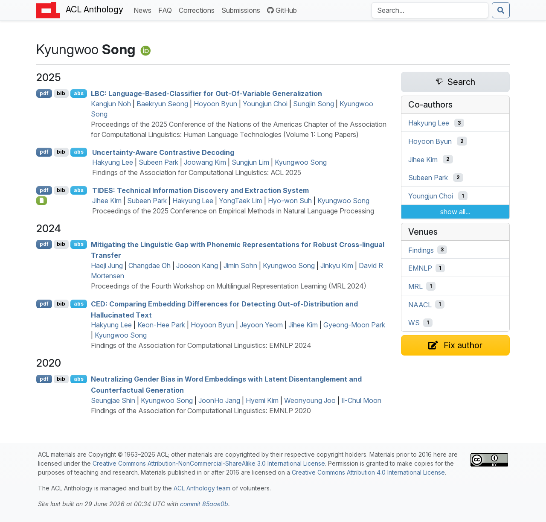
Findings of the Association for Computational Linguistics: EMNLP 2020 (201, 410)
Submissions (242, 10)
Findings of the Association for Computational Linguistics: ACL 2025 (196, 172)
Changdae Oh (149, 265)
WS (414, 322)
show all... (455, 211)
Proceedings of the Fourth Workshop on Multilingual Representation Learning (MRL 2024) (228, 286)
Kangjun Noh (111, 103)
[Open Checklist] (41, 200)
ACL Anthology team (202, 488)
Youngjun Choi (265, 103)
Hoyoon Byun (215, 103)
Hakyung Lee (112, 162)
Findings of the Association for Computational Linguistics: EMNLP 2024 (201, 345)
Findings (421, 249)
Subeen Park (158, 162)
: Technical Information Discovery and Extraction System (200, 190)
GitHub (282, 10)
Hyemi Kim (262, 400)
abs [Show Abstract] (79, 93)
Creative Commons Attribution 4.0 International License (368, 472)
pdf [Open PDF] (44, 93)
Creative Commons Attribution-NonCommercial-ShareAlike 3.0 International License (209, 463)
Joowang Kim (205, 162)
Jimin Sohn (240, 265)
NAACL (420, 304)
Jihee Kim (107, 200)
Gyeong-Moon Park (354, 325)
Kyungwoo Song (301, 162)
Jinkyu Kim (336, 265)
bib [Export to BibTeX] (61, 93)
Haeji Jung (107, 265)
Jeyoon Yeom (261, 325)
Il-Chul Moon (361, 400)
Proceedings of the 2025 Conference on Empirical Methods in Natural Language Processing (233, 211)
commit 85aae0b (204, 503)
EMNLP (420, 268)
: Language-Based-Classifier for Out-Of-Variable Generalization (206, 93)
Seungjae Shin (113, 400)
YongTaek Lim (240, 200)
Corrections (198, 10)
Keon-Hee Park (161, 325)
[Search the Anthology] (430, 10)
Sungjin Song (313, 103)
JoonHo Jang (219, 400)
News (144, 10)
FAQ (166, 10)
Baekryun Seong (162, 103)
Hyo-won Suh (290, 200)
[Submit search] (501, 10)
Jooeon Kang (197, 265)
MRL (415, 286)
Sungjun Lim (250, 162)
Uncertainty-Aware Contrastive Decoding (163, 152)
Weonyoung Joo (310, 400)
